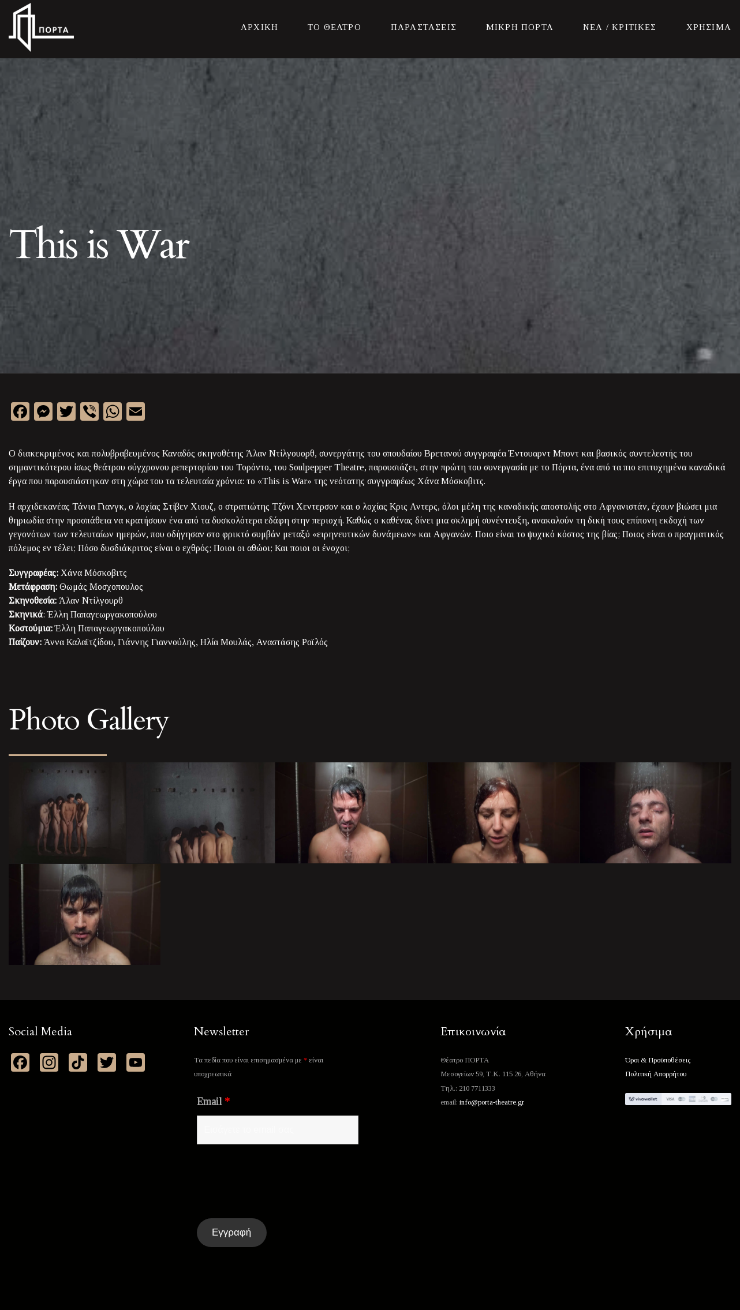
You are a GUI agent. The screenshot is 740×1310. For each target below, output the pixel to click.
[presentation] (284, 1181)
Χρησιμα (708, 27)
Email (213, 1101)
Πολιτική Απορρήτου (655, 1074)
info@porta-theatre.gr (491, 1102)
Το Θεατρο (334, 27)
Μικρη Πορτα (520, 27)
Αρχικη (259, 27)
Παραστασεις (424, 27)
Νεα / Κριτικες (620, 27)
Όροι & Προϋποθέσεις (657, 1060)
